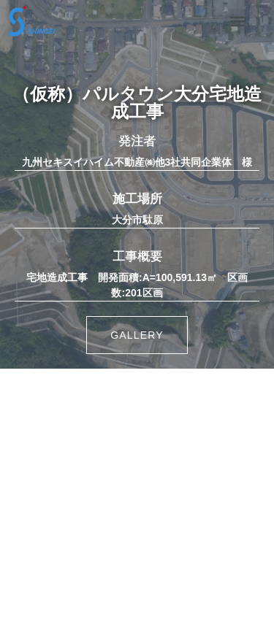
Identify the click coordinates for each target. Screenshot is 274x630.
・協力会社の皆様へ (137, 575)
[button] (237, 21)
